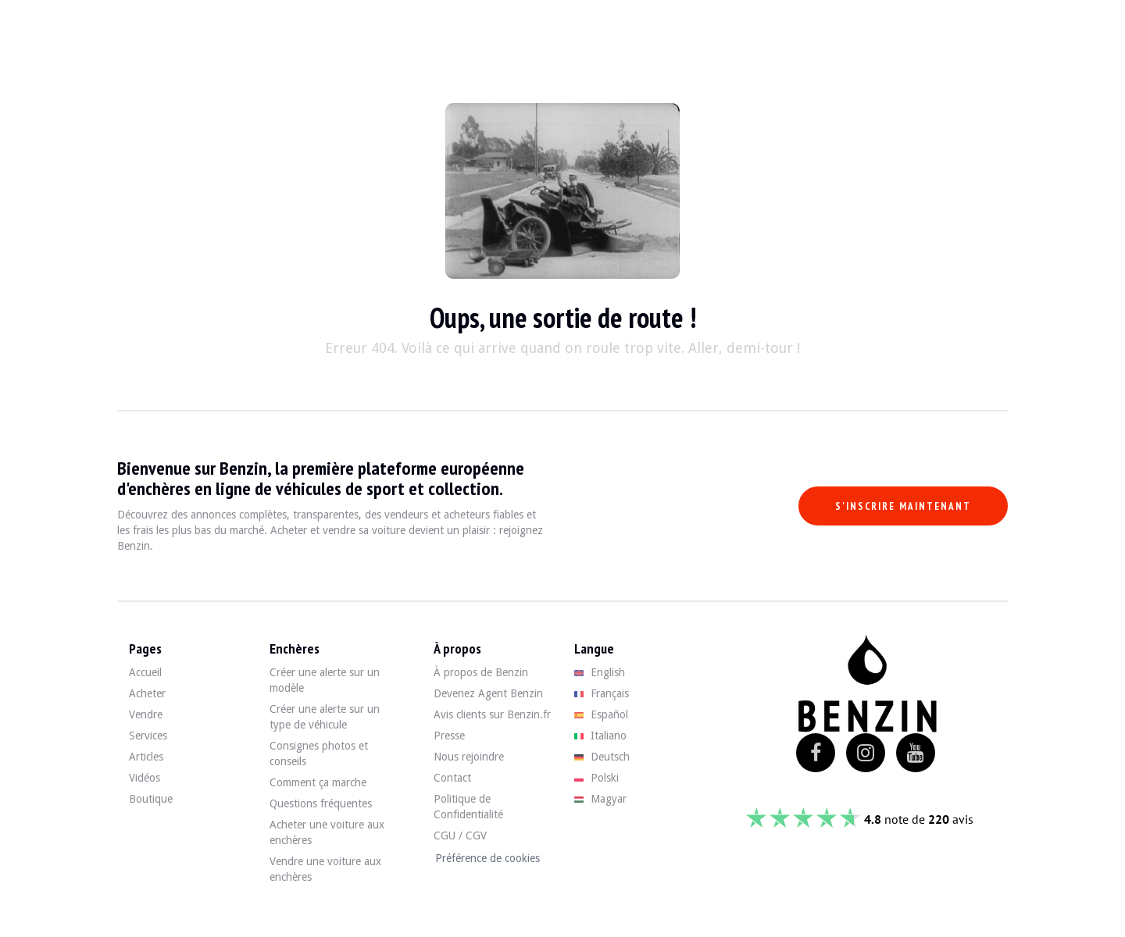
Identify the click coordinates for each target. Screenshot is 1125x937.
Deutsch (602, 756)
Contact (452, 777)
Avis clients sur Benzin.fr (492, 714)
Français (601, 693)
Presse (449, 735)
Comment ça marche (318, 782)
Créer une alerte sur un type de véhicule (325, 717)
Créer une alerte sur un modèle (325, 680)
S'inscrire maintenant (903, 506)
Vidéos (144, 777)
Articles (146, 756)
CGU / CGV (460, 835)
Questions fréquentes (321, 803)
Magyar (600, 799)
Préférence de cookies (487, 858)
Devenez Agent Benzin (488, 693)
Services (148, 735)
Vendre (145, 714)
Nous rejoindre (469, 756)
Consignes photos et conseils (319, 753)
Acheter (147, 693)
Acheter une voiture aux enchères (327, 832)
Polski (596, 777)
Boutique (151, 799)
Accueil (145, 672)
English (599, 672)
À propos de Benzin (481, 672)
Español (601, 714)
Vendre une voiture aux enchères (325, 869)
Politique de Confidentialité (468, 807)
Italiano (600, 735)
